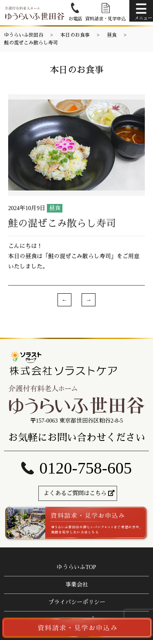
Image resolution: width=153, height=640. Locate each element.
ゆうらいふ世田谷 (23, 35)
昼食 (112, 35)
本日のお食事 (75, 35)
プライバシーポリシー (76, 602)
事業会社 (76, 585)
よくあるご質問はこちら (75, 493)
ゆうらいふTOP (76, 567)
